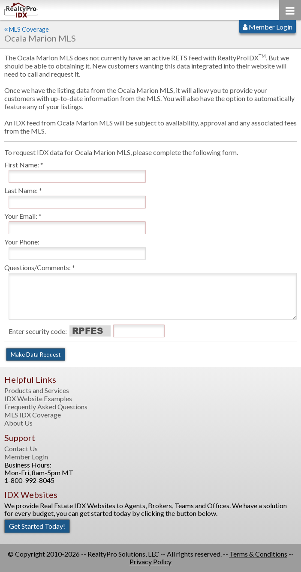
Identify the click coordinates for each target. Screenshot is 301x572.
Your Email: (20, 216)
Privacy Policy (150, 561)
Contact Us (21, 449)
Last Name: (21, 190)
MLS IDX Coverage (32, 415)
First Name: (21, 165)
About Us (18, 423)
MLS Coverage (29, 29)
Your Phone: (21, 242)
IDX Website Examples (38, 398)
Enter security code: (38, 331)
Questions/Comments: (37, 267)
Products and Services (36, 390)
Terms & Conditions (258, 554)
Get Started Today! (37, 526)
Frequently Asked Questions (45, 407)
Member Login (267, 27)
